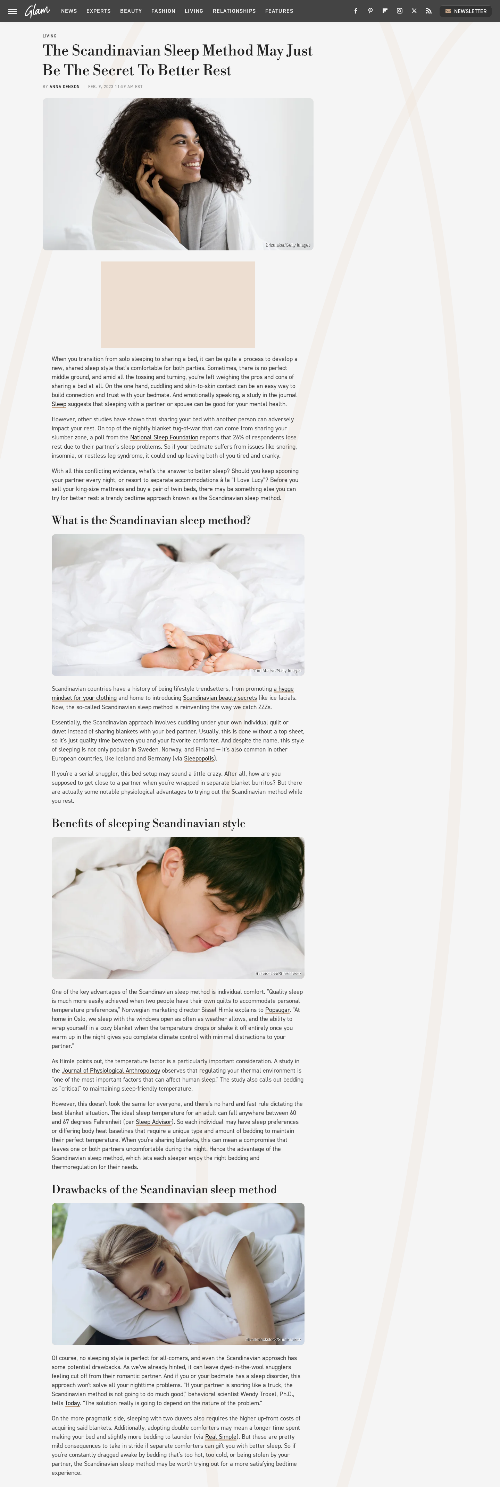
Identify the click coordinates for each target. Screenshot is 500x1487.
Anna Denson (65, 86)
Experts (98, 11)
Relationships (234, 11)
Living (194, 11)
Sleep (59, 404)
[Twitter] (414, 13)
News (69, 11)
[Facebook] (356, 13)
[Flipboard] (385, 13)
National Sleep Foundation (164, 437)
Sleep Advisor (154, 1122)
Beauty (131, 11)
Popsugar (277, 1010)
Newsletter (465, 11)
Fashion (163, 11)
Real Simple (220, 1437)
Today (72, 1403)
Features (279, 11)
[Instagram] (399, 13)
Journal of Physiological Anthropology (111, 1070)
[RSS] (429, 13)
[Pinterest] (370, 13)
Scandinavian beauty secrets (220, 698)
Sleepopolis (199, 758)
